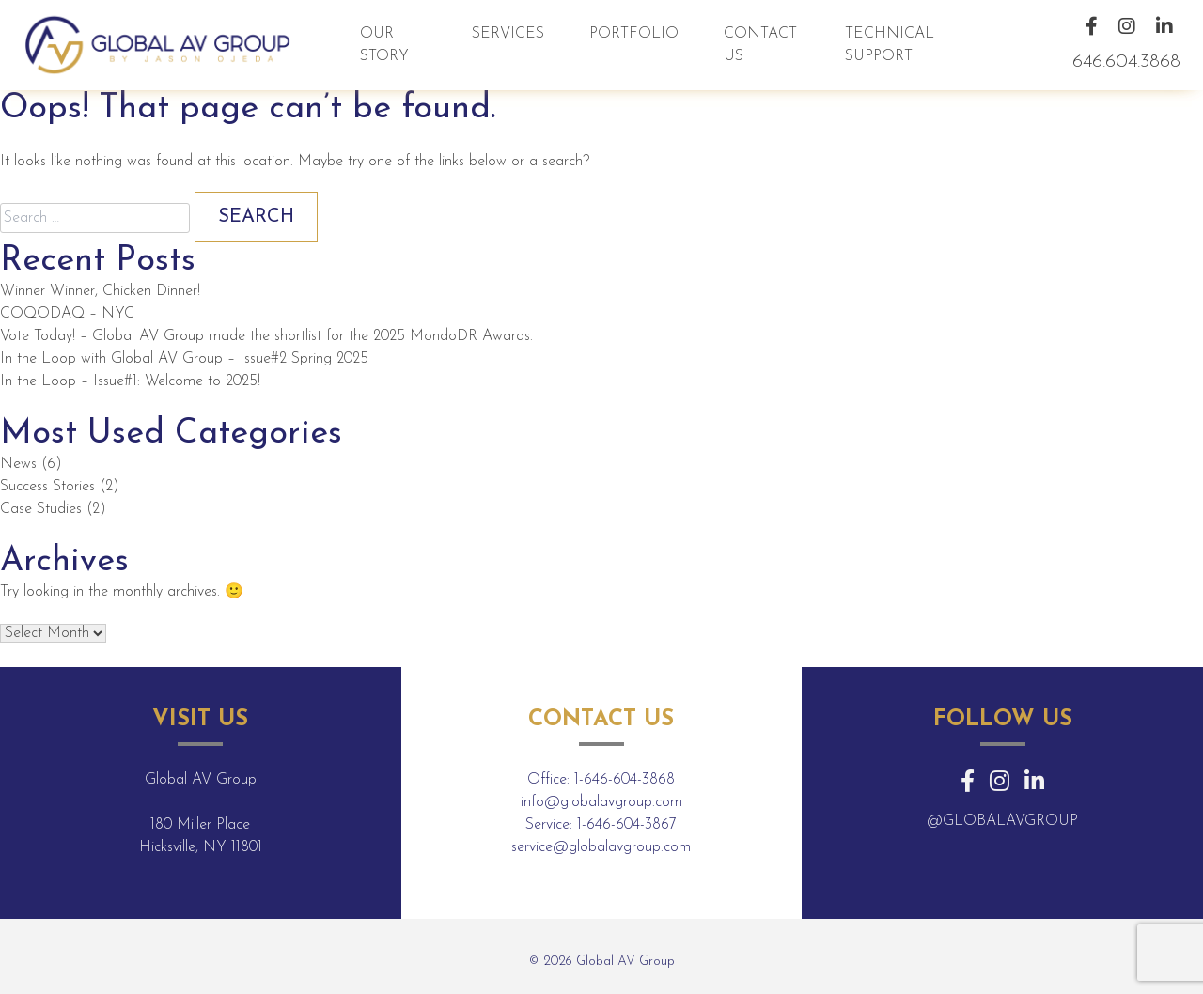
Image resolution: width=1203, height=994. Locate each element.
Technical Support (889, 45)
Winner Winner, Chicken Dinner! (100, 291)
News (18, 464)
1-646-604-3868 (624, 779)
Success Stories (47, 486)
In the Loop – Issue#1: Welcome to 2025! (130, 381)
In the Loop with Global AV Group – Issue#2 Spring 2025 (184, 358)
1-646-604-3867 (627, 824)
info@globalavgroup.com (601, 802)
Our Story (384, 45)
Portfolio (634, 33)
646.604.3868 (1126, 62)
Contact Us (760, 45)
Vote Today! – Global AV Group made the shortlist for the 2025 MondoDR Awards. (266, 336)
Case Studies (41, 509)
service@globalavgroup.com (601, 847)
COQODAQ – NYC (67, 313)
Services (508, 33)
